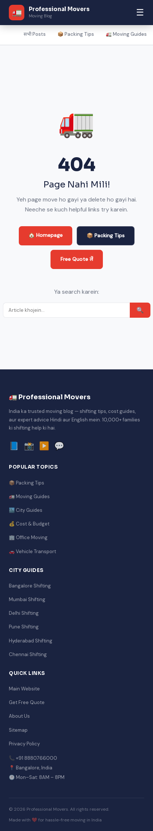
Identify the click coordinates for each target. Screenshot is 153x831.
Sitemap (18, 730)
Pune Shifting (24, 627)
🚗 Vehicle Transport (32, 551)
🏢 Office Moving (28, 537)
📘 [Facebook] (14, 446)
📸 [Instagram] (29, 446)
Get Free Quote (27, 702)
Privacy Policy (24, 744)
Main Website (24, 689)
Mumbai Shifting (27, 599)
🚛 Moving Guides (126, 34)
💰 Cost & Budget (29, 524)
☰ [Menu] (140, 12)
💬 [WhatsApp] (59, 446)
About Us (19, 716)
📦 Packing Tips (76, 34)
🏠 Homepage (45, 235)
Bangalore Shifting (30, 586)
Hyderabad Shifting (30, 641)
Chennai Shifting (28, 654)
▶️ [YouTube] (44, 446)
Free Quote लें (76, 259)
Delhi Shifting (24, 613)
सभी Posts (35, 34)
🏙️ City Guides (25, 510)
